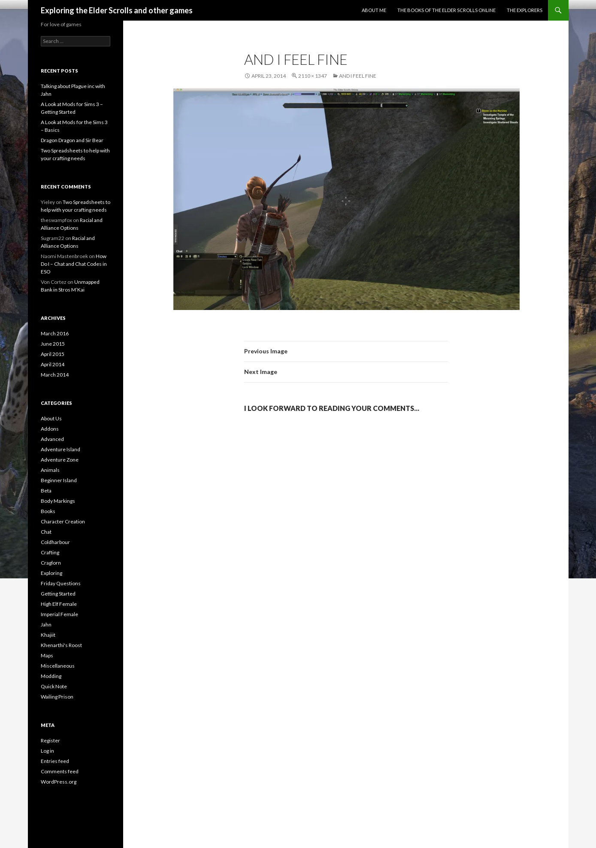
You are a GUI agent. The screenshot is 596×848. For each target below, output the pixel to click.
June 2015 (53, 343)
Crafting (50, 552)
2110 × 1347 (312, 76)
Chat (46, 532)
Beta (46, 490)
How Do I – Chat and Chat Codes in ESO (74, 264)
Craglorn (51, 562)
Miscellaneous (58, 666)
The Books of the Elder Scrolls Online (446, 10)
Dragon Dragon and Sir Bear (72, 140)
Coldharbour (55, 542)
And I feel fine (357, 76)
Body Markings (58, 501)
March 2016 (55, 333)
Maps (47, 655)
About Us (51, 418)
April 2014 (52, 364)
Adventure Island (60, 449)
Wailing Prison (57, 696)
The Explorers (524, 10)
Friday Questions (61, 583)
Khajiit (48, 635)
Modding (51, 676)
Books (48, 511)
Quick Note (54, 686)
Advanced (52, 439)
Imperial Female (59, 614)
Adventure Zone (60, 459)
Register (50, 740)
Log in (47, 751)
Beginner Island (59, 480)
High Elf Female (59, 604)
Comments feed (60, 771)
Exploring (51, 573)
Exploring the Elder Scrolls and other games (117, 10)
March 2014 (55, 374)
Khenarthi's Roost (61, 645)
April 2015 (52, 354)
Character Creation (63, 521)
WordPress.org (58, 781)
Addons (50, 429)
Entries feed (55, 761)
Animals (50, 470)
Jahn (46, 624)
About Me (374, 10)
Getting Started (58, 593)
